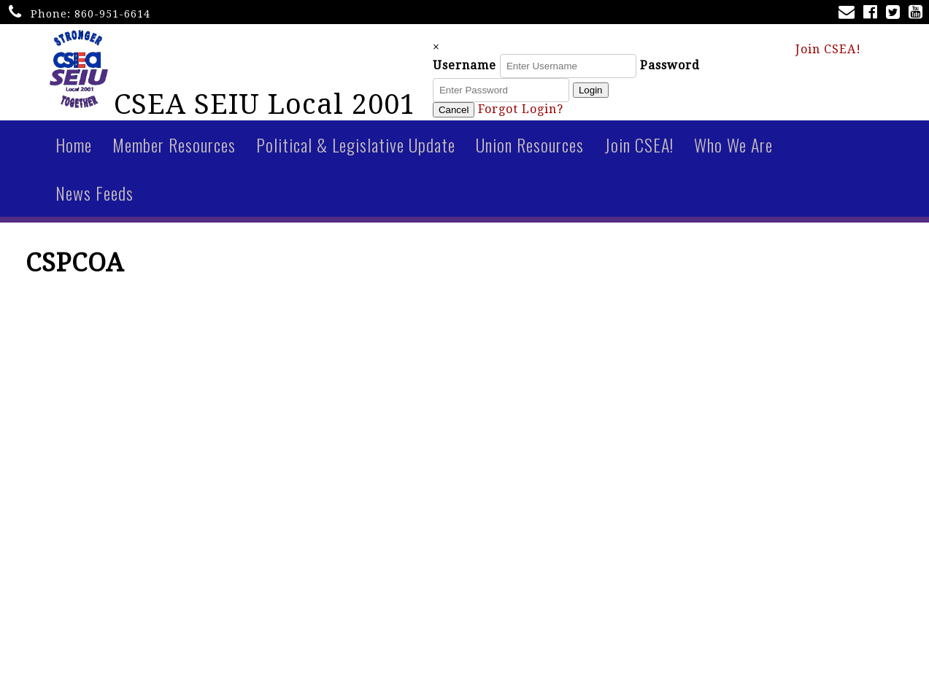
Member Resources (174, 151)
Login (618, 93)
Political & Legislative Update (355, 151)
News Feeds (94, 199)
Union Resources (530, 151)
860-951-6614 (112, 14)
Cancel (481, 113)
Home (73, 151)
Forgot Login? (547, 113)
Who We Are (733, 151)
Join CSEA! (828, 52)
